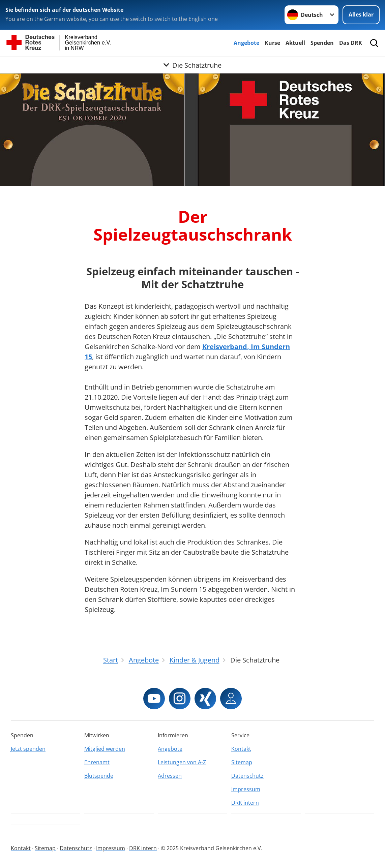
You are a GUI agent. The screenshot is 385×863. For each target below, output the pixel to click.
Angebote (246, 43)
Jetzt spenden (28, 748)
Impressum (245, 789)
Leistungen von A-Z (182, 762)
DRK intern (245, 802)
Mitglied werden (104, 748)
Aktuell (295, 43)
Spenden (322, 43)
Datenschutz (247, 775)
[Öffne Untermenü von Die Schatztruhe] (192, 65)
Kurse (272, 43)
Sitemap (241, 762)
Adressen (170, 775)
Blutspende (98, 775)
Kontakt (241, 748)
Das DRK (350, 43)
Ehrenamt (97, 762)
